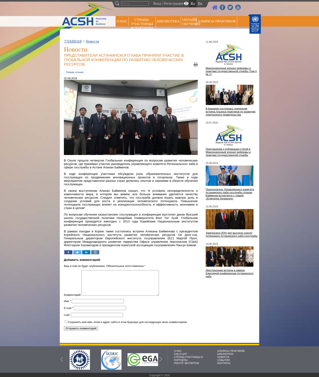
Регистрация (173, 3)
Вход (157, 3)
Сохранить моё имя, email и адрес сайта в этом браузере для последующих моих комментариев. (127, 326)
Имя (67, 306)
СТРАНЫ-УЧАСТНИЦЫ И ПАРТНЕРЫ (142, 24)
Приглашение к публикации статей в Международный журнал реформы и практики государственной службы (228, 152)
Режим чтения (74, 72)
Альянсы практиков (217, 21)
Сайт (67, 319)
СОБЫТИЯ (223, 360)
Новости (92, 41)
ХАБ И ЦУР (180, 354)
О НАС (122, 21)
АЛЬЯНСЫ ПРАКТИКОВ (231, 351)
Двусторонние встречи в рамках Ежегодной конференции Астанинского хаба (229, 273)
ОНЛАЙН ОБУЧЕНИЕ (189, 22)
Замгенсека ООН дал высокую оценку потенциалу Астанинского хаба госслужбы (232, 234)
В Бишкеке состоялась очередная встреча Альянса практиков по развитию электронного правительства (231, 111)
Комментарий (72, 299)
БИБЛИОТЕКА (225, 354)
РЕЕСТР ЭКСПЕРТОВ (230, 32)
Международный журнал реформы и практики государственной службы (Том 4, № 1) (231, 71)
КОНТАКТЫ (224, 363)
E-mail (68, 312)
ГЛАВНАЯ (73, 41)
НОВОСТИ (223, 357)
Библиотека (168, 21)
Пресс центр (209, 32)
